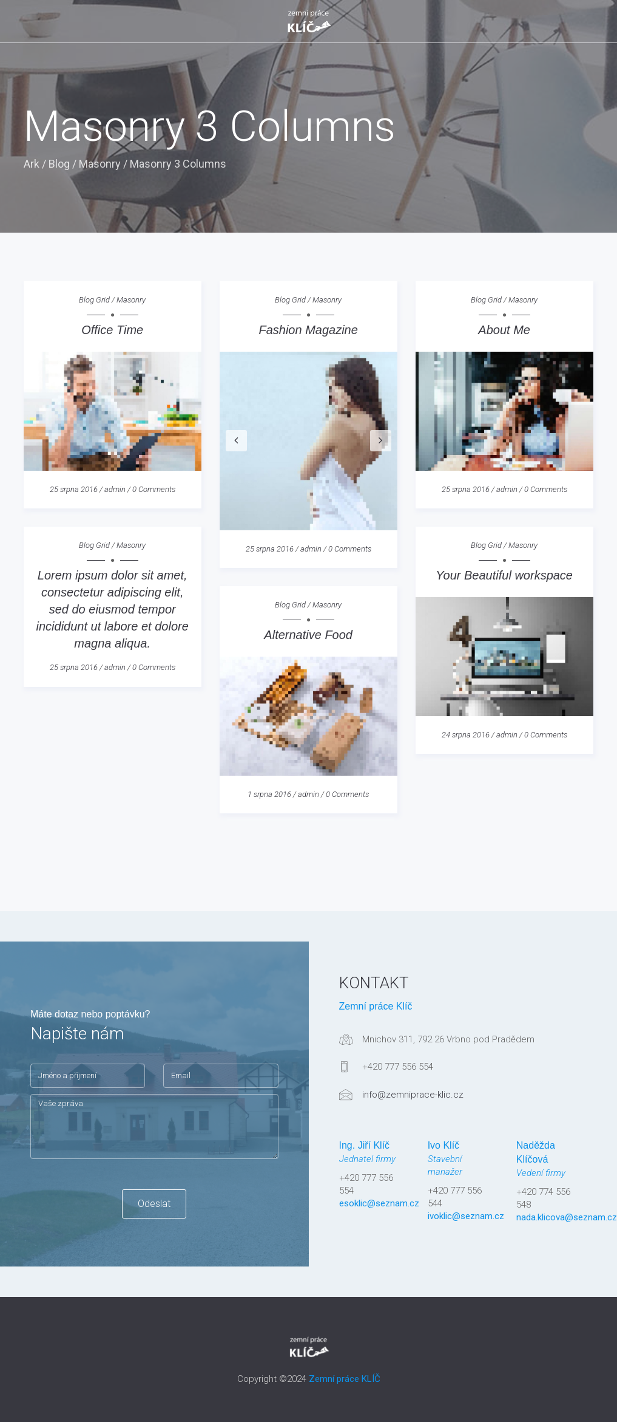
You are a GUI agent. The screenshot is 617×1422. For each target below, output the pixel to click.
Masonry (100, 163)
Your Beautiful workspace (504, 575)
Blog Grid (94, 299)
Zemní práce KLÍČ (344, 1378)
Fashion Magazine (307, 330)
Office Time (112, 330)
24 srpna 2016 (466, 734)
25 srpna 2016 (74, 489)
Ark (31, 163)
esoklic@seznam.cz (379, 1203)
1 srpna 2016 (269, 794)
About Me (504, 330)
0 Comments (153, 489)
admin (115, 489)
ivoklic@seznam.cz (466, 1216)
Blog (59, 163)
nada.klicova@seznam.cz (566, 1217)
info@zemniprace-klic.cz (413, 1094)
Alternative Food (308, 634)
